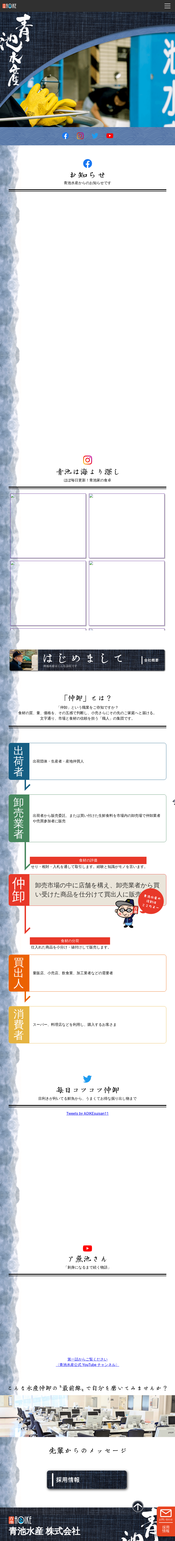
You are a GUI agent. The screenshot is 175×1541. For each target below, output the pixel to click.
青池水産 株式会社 (44, 1531)
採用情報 (166, 1529)
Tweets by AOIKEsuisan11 (87, 1113)
